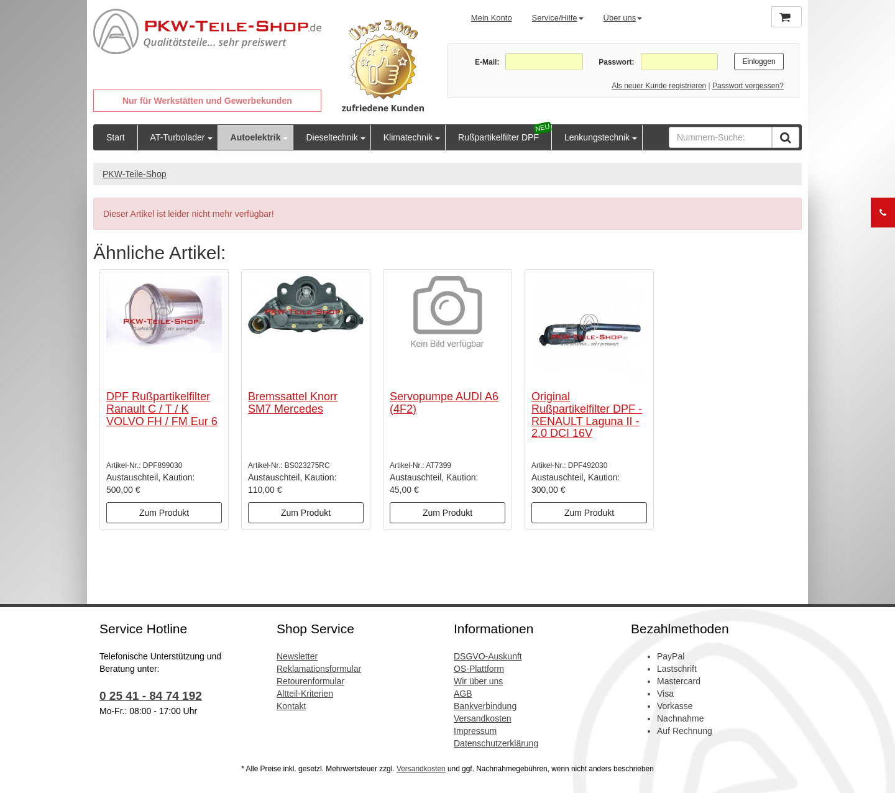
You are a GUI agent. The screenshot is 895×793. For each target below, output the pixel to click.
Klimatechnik (408, 137)
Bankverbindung (485, 706)
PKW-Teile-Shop (134, 174)
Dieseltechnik (331, 137)
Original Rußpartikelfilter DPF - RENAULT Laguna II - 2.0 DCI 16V (586, 414)
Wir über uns (478, 681)
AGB (463, 694)
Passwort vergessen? (748, 85)
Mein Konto (491, 17)
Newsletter (297, 656)
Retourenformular (310, 681)
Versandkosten (483, 718)
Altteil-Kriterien (305, 694)
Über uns (623, 17)
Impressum (475, 731)
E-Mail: (487, 62)
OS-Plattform (479, 669)
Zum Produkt (164, 513)
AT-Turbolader (177, 137)
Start (115, 137)
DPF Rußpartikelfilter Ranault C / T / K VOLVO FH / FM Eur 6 (162, 409)
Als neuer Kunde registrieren (659, 85)
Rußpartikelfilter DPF (498, 137)
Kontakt (291, 706)
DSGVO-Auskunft (488, 656)
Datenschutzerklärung (496, 743)
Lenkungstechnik (597, 137)
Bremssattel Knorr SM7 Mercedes (292, 402)
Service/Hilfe (558, 17)
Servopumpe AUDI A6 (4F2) (444, 402)
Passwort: (616, 62)
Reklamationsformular (319, 669)
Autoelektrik (256, 137)
